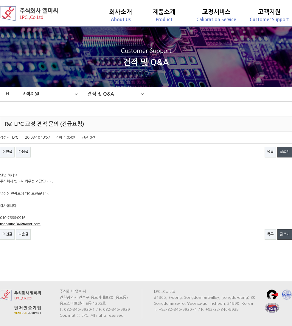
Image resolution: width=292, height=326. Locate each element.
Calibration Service (216, 15)
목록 (270, 152)
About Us (120, 15)
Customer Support (269, 15)
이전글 (7, 152)
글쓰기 (285, 152)
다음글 (23, 152)
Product (164, 15)
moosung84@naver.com (20, 224)
